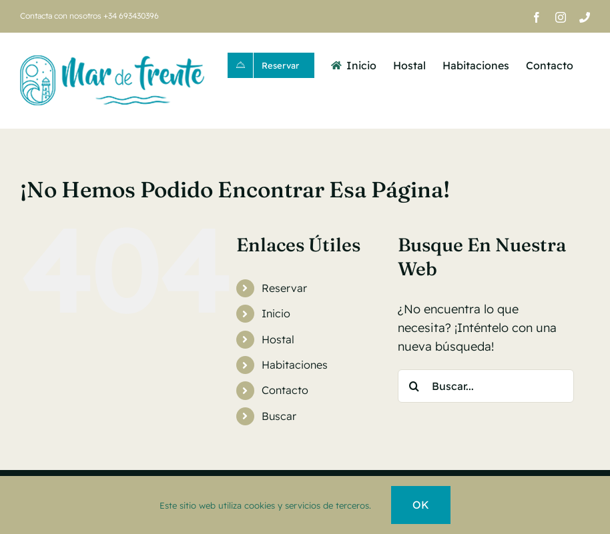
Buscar (279, 416)
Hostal (278, 339)
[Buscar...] (486, 386)
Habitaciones (295, 364)
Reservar (284, 288)
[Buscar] (414, 386)
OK (420, 504)
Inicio (276, 313)
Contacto (285, 390)
